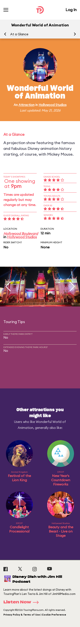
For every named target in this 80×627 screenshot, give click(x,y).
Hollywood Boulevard (20, 233)
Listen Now (22, 602)
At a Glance (19, 34)
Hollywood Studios (53, 105)
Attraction (27, 105)
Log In (71, 9)
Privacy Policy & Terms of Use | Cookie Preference (34, 614)
